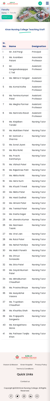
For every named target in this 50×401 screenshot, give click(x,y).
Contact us (7, 17)
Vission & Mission (10, 364)
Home (4, 13)
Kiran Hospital (26, 364)
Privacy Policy (41, 364)
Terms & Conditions (25, 368)
